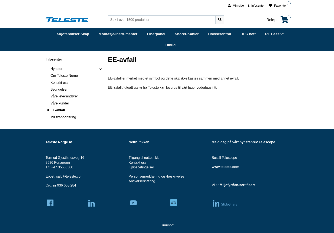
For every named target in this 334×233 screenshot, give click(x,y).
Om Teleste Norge (64, 75)
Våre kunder (59, 103)
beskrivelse (175, 176)
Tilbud (170, 45)
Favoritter (278, 5)
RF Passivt (274, 34)
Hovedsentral (219, 34)
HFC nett (248, 34)
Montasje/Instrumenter (118, 34)
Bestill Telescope (224, 157)
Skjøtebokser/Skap (73, 34)
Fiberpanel (156, 34)
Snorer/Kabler (187, 34)
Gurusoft (166, 225)
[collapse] (100, 69)
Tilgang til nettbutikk (144, 157)
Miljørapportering (63, 117)
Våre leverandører (64, 96)
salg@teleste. (66, 176)
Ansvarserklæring (142, 181)
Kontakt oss (59, 82)
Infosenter (256, 5)
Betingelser (59, 89)
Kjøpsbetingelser (141, 167)
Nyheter (56, 69)
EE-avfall (57, 110)
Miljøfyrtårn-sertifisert (237, 185)
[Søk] (162, 20)
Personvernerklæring (144, 176)
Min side (236, 5)
